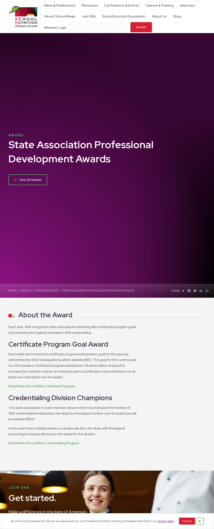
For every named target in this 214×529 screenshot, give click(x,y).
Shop (177, 16)
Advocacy (187, 5)
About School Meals (59, 16)
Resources (90, 5)
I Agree (187, 521)
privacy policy (166, 521)
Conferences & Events (121, 5)
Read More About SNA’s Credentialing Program (43, 443)
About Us (159, 16)
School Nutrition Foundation (124, 16)
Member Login (55, 27)
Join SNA (89, 16)
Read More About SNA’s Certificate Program (41, 386)
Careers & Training (159, 5)
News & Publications (59, 5)
